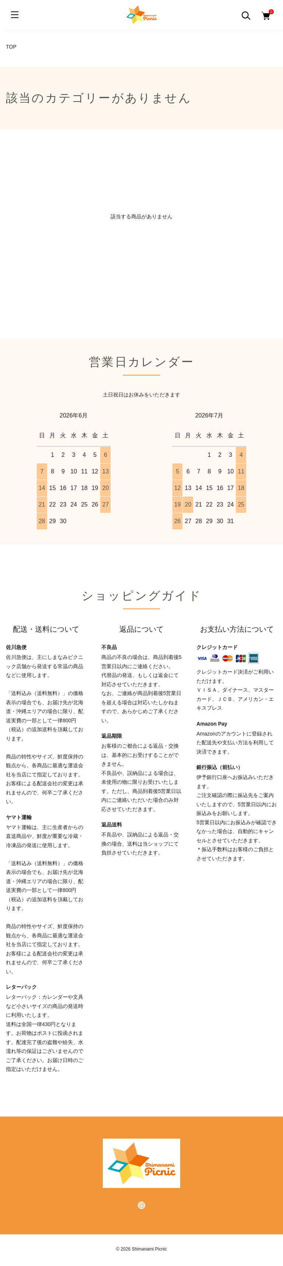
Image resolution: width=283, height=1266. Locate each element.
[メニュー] (14, 14)
